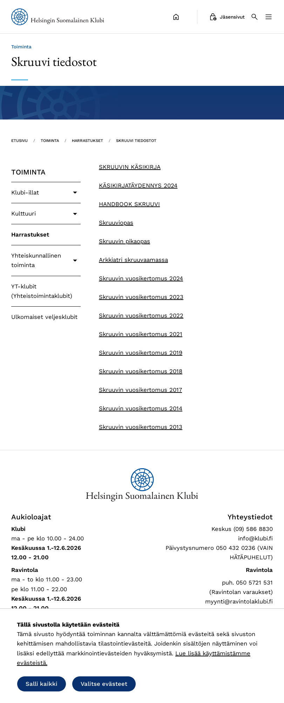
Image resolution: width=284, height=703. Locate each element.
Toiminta (28, 172)
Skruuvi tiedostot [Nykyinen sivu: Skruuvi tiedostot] (136, 140)
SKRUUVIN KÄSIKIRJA (130, 166)
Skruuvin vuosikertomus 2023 (141, 296)
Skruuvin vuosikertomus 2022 (141, 315)
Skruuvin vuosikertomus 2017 (140, 389)
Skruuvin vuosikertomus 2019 (140, 352)
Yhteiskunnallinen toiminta (36, 260)
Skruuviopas (116, 222)
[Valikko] (268, 17)
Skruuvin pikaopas (124, 241)
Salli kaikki (42, 683)
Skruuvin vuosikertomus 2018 (140, 371)
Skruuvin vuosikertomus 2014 (140, 408)
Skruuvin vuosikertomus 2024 (141, 278)
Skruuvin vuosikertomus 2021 (140, 333)
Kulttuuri (23, 213)
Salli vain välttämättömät (187, 683)
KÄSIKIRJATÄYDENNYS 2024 (138, 185)
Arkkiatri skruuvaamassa (133, 259)
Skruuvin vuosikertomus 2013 (140, 426)
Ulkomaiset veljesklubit (44, 316)
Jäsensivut (227, 17)
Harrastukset (30, 234)
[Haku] (254, 17)
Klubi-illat (25, 192)
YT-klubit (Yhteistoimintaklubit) (41, 291)
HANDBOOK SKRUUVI (129, 203)
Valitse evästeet (104, 683)
